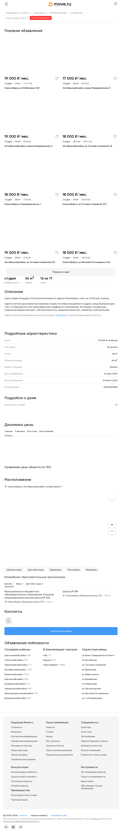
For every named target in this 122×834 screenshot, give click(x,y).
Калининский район (15, 682)
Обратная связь (19, 753)
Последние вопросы (21, 779)
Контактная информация (24, 734)
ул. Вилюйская (89, 677)
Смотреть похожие (61, 629)
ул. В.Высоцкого (90, 672)
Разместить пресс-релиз (94, 753)
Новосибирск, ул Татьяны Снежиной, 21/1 (85, 204)
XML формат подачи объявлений (91, 785)
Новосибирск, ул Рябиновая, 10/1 (22, 88)
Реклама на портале (21, 743)
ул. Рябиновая (89, 682)
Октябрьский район (58, 13)
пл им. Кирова (89, 658)
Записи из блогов (55, 743)
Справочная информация (24, 739)
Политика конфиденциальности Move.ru (21, 819)
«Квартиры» (61, 313)
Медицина (55, 567)
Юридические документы (59, 753)
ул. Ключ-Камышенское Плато (98, 653)
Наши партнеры (19, 748)
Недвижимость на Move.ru (18, 13)
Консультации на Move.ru (24, 770)
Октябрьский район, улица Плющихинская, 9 (86, 88)
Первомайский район (16, 663)
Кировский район (13, 677)
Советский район (13, 658)
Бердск (47, 658)
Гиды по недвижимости (93, 774)
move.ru (23, 813)
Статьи (50, 730)
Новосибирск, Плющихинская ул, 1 (22, 204)
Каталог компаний (90, 748)
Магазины (91, 567)
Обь (45, 653)
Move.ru (95, 817)
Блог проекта (53, 739)
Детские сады (36, 567)
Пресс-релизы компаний (59, 748)
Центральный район (15, 653)
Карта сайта (87, 779)
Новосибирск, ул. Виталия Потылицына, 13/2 (86, 262)
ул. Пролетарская (91, 686)
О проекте (16, 725)
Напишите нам (59, 813)
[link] (18, 13)
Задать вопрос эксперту (24, 774)
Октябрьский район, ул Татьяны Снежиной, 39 (87, 146)
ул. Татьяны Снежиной (94, 663)
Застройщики (88, 734)
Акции (49, 734)
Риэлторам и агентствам (24, 793)
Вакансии (16, 730)
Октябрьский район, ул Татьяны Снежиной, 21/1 (29, 262)
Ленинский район (13, 672)
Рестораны (74, 567)
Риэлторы (86, 725)
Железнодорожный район (18, 691)
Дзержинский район (15, 696)
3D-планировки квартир (93, 770)
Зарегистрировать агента (94, 739)
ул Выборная (77, 13)
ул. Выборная (89, 667)
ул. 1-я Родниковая (92, 696)
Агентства (86, 730)
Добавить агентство (91, 743)
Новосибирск (39, 13)
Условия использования (23, 757)
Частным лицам (19, 798)
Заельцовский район (15, 686)
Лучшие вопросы (19, 784)
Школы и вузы (14, 567)
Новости (50, 725)
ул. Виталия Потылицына (95, 691)
